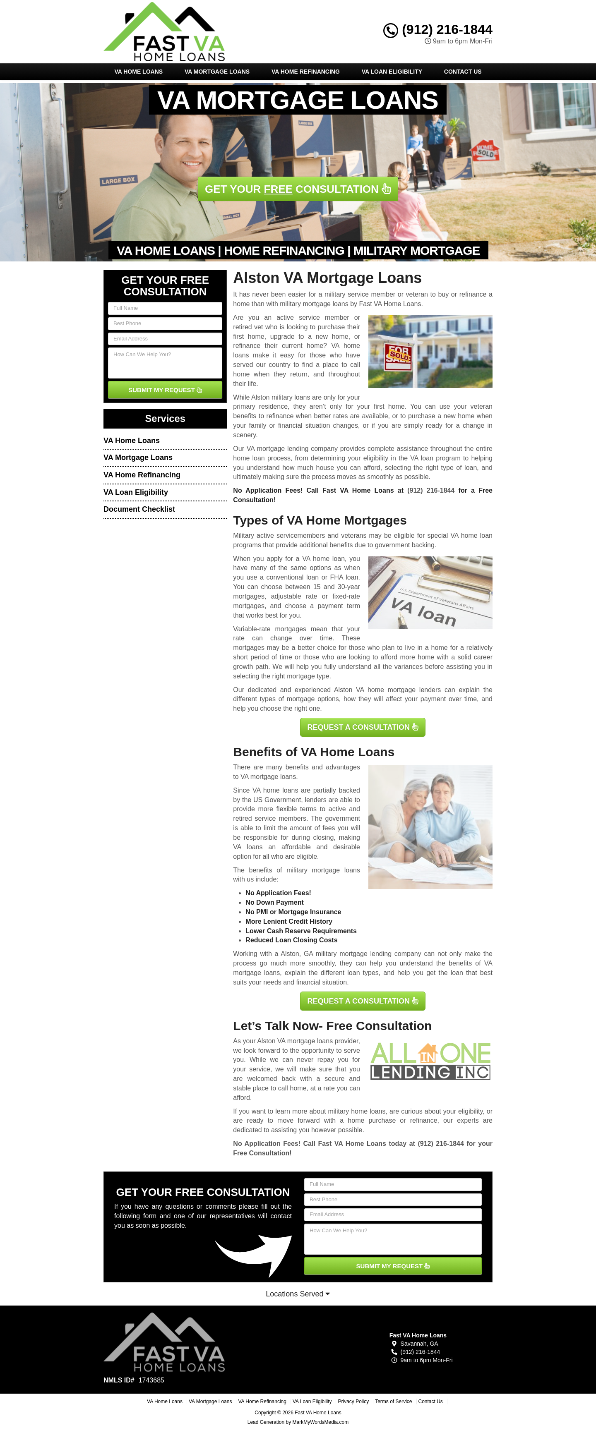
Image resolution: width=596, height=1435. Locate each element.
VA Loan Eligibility (392, 71)
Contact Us (463, 71)
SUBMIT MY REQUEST (165, 389)
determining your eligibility (350, 458)
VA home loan (323, 558)
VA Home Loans (138, 71)
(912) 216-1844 (438, 29)
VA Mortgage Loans (217, 71)
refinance (423, 1120)
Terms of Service (393, 1401)
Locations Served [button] (298, 1294)
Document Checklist (139, 509)
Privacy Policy (353, 1401)
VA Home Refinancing (306, 71)
